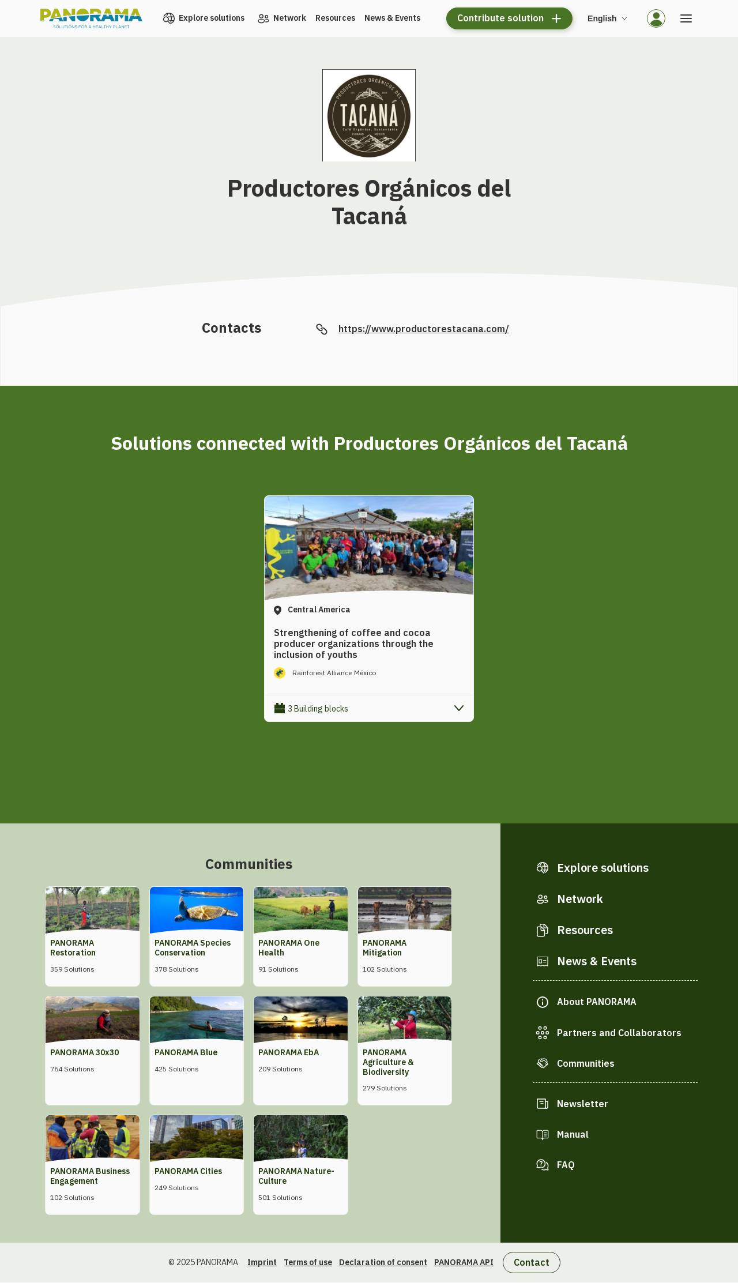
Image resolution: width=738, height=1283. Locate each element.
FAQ (566, 1165)
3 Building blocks (318, 708)
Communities (586, 1063)
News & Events (392, 18)
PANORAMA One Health (288, 948)
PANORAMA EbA (288, 1052)
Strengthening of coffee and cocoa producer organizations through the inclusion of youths (354, 643)
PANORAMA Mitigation (384, 948)
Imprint (262, 1262)
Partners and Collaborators (619, 1033)
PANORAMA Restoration (73, 948)
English (602, 18)
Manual (573, 1134)
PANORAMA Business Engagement (90, 1176)
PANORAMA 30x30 (84, 1052)
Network (289, 18)
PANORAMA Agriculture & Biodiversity (388, 1062)
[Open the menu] (686, 18)
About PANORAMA (597, 1001)
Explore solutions (211, 18)
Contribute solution (500, 18)
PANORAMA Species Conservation (193, 948)
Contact (531, 1262)
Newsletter (582, 1103)
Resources (335, 18)
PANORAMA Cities (188, 1171)
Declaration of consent (383, 1262)
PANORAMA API (464, 1262)
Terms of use (308, 1262)
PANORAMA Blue (186, 1052)
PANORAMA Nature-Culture (296, 1176)
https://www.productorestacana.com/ (423, 328)
